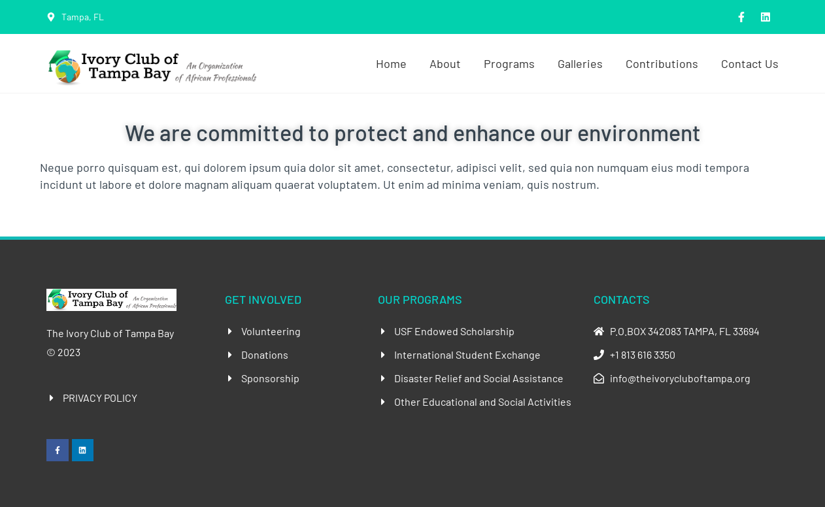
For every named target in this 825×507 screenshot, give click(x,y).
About (445, 63)
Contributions (662, 63)
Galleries (580, 63)
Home (391, 63)
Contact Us (750, 63)
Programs (509, 63)
